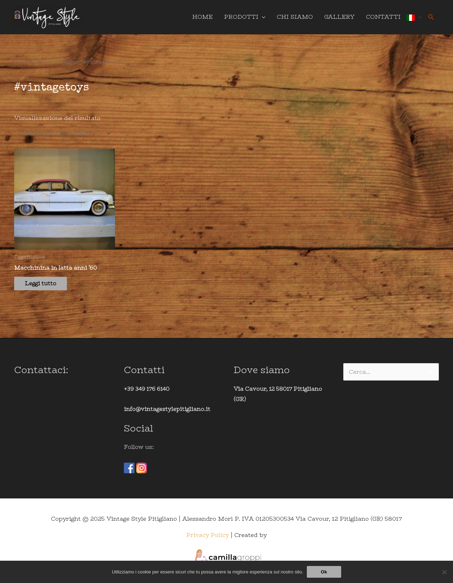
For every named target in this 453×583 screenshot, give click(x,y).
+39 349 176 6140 (148, 391)
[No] (444, 572)
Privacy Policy (207, 537)
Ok (324, 572)
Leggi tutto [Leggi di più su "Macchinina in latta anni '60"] (44, 288)
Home (22, 65)
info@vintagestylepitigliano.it (168, 412)
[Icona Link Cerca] (431, 18)
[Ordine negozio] (65, 137)
